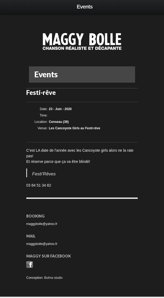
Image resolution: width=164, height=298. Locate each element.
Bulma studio (53, 278)
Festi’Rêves (44, 173)
